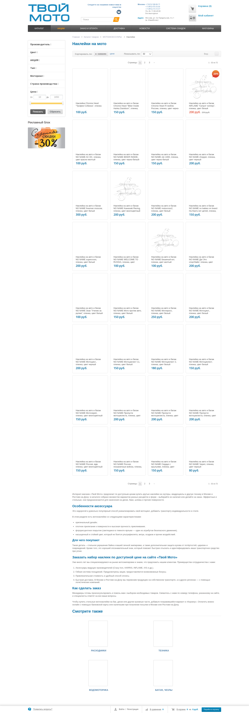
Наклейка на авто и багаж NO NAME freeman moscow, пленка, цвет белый (89, 208)
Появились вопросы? (42, 709)
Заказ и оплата (89, 28)
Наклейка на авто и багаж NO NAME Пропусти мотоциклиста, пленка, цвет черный (202, 414)
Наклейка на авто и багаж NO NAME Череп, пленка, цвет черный (201, 464)
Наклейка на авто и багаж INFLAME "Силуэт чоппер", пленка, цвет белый (202, 106)
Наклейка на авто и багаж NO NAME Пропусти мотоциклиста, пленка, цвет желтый (164, 414)
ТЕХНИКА (120, 651)
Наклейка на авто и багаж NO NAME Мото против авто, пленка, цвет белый (128, 310)
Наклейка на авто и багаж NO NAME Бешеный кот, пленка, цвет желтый (163, 259)
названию (100, 54)
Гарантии (95, 700)
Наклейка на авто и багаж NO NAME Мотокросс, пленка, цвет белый (163, 310)
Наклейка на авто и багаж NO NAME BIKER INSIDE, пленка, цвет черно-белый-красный (127, 158)
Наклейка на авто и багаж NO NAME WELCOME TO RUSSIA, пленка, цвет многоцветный (126, 261)
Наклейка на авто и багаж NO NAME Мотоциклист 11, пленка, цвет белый (127, 362)
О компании (97, 684)
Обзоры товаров (120, 692)
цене (112, 53)
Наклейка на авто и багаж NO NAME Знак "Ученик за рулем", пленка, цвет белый (89, 310)
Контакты (117, 696)
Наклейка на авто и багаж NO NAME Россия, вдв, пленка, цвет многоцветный (89, 464)
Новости (144, 28)
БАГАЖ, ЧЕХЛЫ (194, 651)
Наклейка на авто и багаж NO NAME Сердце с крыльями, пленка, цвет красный (163, 465)
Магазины (208, 28)
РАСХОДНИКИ (82, 651)
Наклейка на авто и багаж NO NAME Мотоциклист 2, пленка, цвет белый (164, 362)
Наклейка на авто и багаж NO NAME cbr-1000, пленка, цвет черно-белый (164, 157)
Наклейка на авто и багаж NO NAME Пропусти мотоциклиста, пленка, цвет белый (127, 414)
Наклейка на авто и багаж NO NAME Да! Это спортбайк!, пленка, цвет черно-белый (201, 261)
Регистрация (132, 709)
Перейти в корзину (211, 709)
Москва (141, 4)
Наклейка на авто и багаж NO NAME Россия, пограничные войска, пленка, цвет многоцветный (128, 465)
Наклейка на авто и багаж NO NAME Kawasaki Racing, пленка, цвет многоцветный (127, 208)
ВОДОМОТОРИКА (157, 651)
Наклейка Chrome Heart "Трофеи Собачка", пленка (88, 104)
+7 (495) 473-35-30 (152, 6)
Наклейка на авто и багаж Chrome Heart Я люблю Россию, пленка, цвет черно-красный (165, 107)
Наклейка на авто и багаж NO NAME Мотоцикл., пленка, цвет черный (88, 362)
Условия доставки (99, 696)
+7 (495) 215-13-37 (152, 9)
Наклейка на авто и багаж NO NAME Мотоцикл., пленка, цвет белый (201, 310)
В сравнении (155, 709)
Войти (121, 709)
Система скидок (176, 28)
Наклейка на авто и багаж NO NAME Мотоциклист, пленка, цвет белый (201, 362)
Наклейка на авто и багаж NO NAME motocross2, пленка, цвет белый (163, 208)
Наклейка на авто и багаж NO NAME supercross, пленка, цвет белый (88, 259)
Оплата (95, 692)
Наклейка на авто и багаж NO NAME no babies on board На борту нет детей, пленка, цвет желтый (203, 210)
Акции (116, 688)
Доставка (119, 28)
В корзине (181, 709)
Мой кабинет (206, 15)
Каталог (39, 28)
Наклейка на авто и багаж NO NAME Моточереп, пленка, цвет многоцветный (89, 413)
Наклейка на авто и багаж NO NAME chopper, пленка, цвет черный (202, 157)
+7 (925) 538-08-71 (152, 4)
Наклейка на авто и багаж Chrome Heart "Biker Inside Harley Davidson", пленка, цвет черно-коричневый (126, 107)
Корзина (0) (204, 6)
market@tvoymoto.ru (45, 700)
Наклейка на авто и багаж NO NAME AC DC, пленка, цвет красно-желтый (88, 157)
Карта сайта (119, 700)
